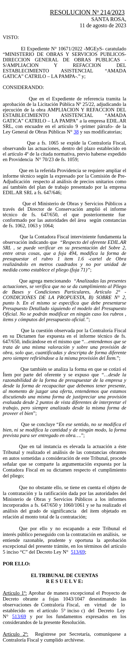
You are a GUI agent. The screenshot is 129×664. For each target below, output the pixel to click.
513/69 (78, 552)
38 (76, 132)
